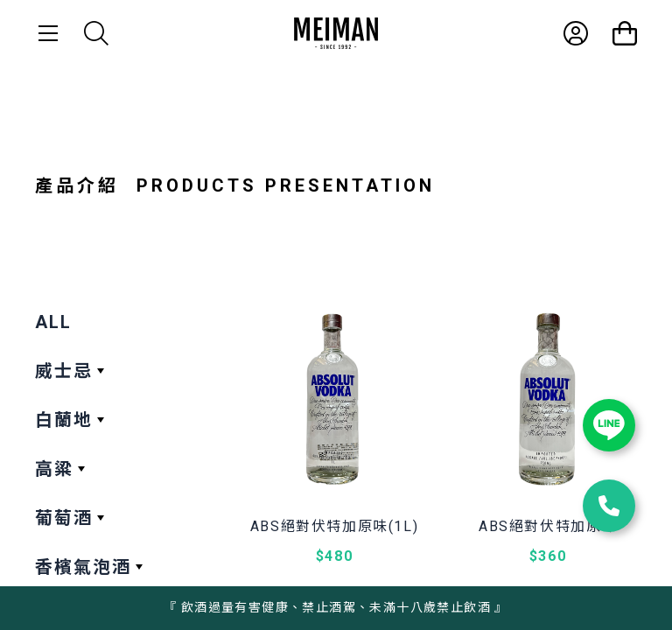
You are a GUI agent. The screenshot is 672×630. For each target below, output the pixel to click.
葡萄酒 (64, 518)
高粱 (54, 469)
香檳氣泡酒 (83, 567)
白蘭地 (64, 420)
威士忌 (64, 371)
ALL (53, 322)
